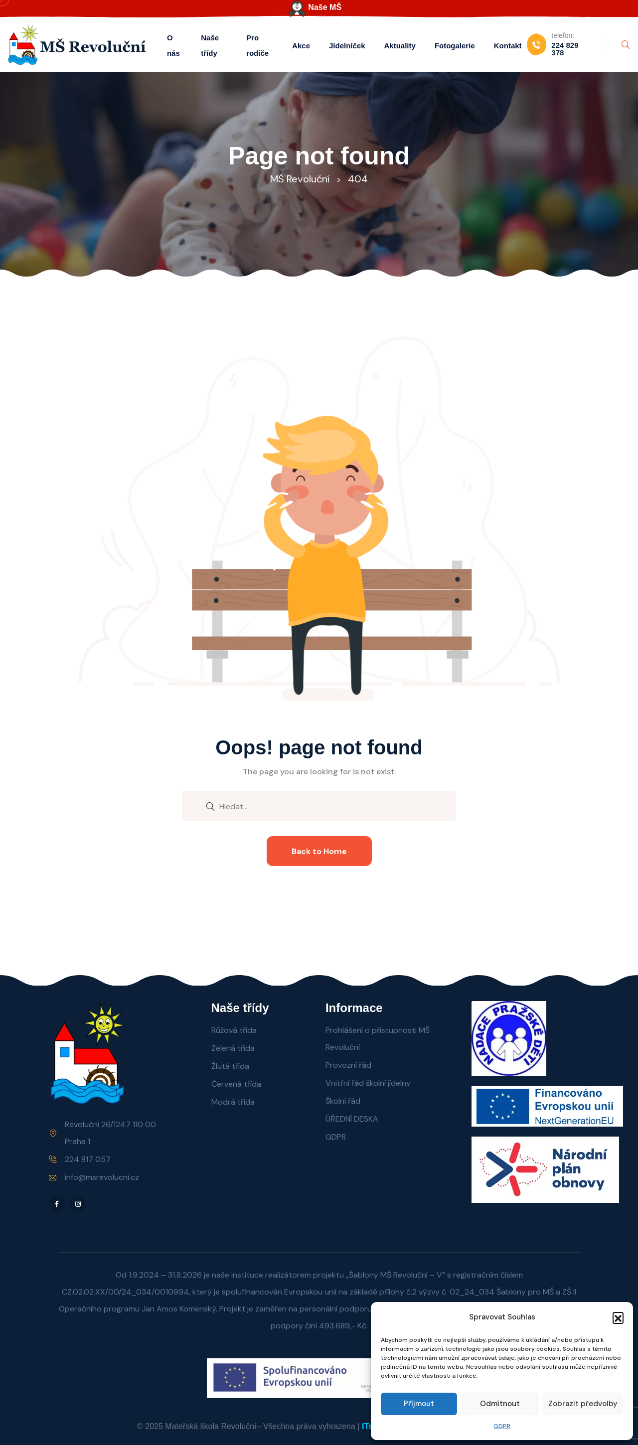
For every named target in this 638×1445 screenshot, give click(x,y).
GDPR (501, 1426)
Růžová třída (234, 1030)
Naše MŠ (324, 7)
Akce (301, 45)
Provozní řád (348, 1065)
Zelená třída (233, 1048)
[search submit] (210, 805)
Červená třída (236, 1084)
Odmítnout (500, 1404)
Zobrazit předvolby (583, 1404)
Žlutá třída (230, 1066)
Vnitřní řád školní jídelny (368, 1083)
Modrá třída (233, 1102)
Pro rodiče (257, 45)
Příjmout (419, 1404)
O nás (173, 45)
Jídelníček (347, 45)
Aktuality (400, 45)
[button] (618, 1317)
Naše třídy (210, 45)
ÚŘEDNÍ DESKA (351, 1119)
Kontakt (508, 45)
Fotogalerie (455, 45)
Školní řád (342, 1101)
